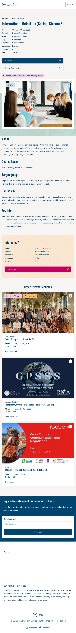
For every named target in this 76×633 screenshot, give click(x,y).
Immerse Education (19, 33)
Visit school (38, 269)
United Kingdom (18, 43)
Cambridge (16, 40)
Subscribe (38, 532)
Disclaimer (50, 621)
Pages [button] (38, 552)
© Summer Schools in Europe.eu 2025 (27, 621)
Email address (10, 519)
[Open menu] (70, 4)
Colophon (61, 621)
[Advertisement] (27, 569)
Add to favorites (33, 68)
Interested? (33, 60)
